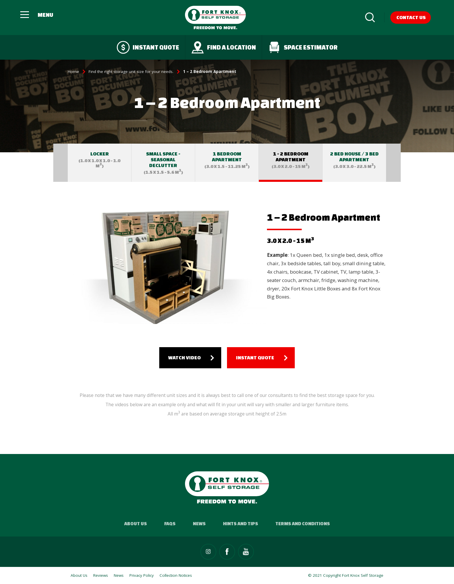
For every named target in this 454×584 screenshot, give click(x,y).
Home (73, 71)
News (199, 523)
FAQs (169, 523)
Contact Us (411, 17)
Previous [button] (60, 163)
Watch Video (184, 357)
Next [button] (393, 163)
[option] (99, 163)
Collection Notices (176, 575)
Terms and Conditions (302, 523)
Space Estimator (303, 47)
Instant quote (148, 47)
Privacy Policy (141, 575)
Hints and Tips (240, 523)
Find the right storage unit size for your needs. (131, 71)
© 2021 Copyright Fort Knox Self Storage (345, 575)
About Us (135, 523)
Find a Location (223, 47)
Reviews (100, 575)
